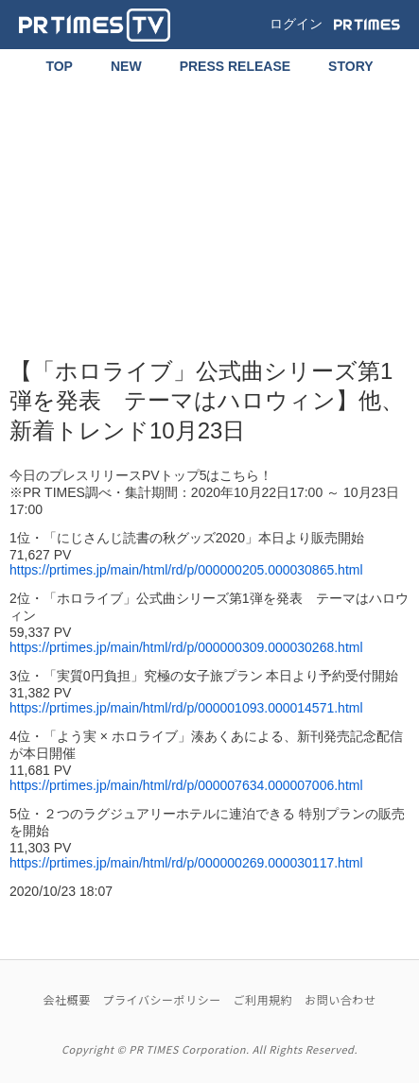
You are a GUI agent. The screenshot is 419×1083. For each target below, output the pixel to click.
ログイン (296, 23)
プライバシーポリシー (161, 999)
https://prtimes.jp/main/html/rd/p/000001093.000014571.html (186, 707)
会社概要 (67, 999)
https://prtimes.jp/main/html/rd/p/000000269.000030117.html (186, 862)
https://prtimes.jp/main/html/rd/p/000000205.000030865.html (186, 569)
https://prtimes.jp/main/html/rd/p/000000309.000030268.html (186, 647)
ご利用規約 (263, 999)
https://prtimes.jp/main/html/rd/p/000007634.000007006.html (186, 785)
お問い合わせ (340, 999)
